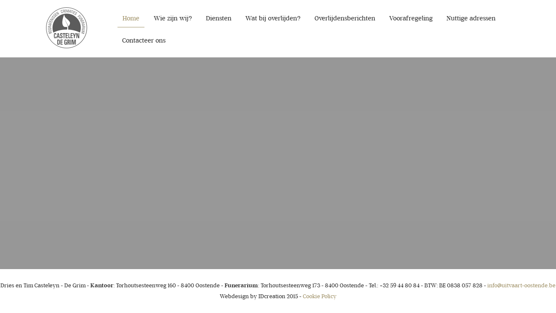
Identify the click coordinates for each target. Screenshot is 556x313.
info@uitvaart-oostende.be (521, 285)
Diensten (219, 18)
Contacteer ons (143, 41)
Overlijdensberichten (344, 18)
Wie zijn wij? (173, 18)
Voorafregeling (411, 18)
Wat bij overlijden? (273, 18)
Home (130, 18)
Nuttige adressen (471, 18)
